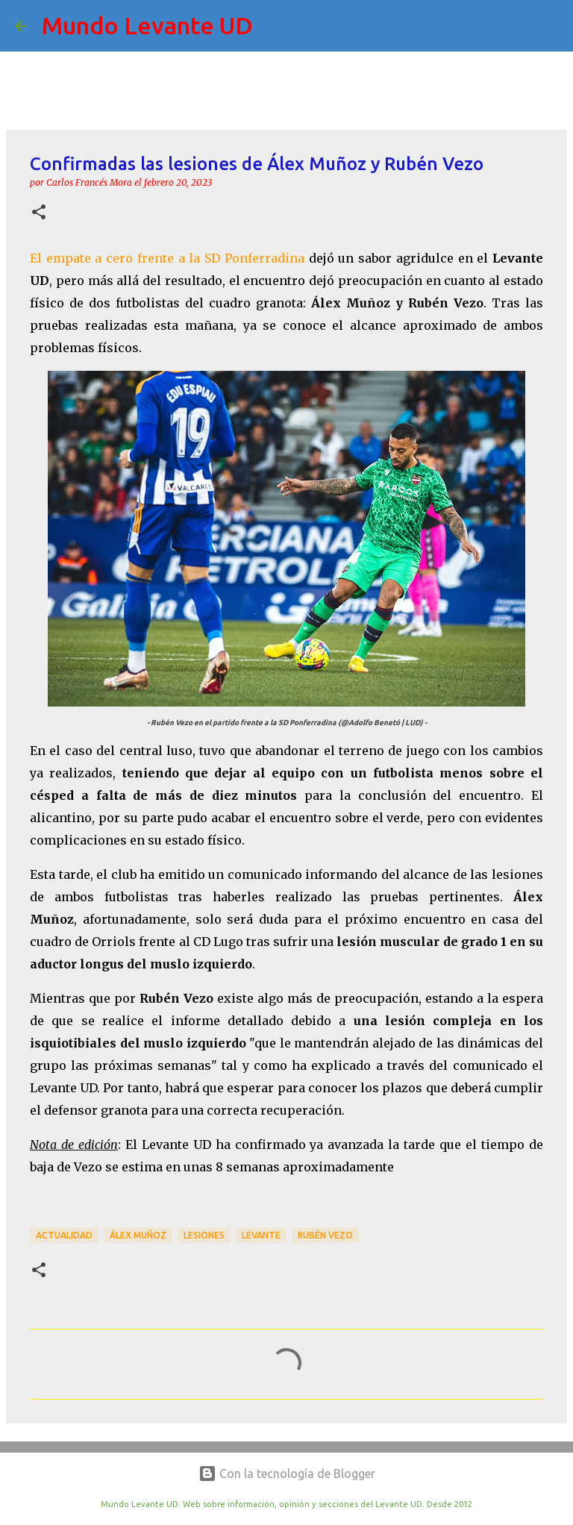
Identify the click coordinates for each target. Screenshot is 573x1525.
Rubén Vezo (325, 1235)
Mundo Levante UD (147, 25)
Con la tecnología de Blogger (286, 1473)
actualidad (64, 1235)
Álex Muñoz (138, 1235)
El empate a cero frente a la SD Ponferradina (167, 258)
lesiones (204, 1235)
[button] (39, 213)
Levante (261, 1235)
